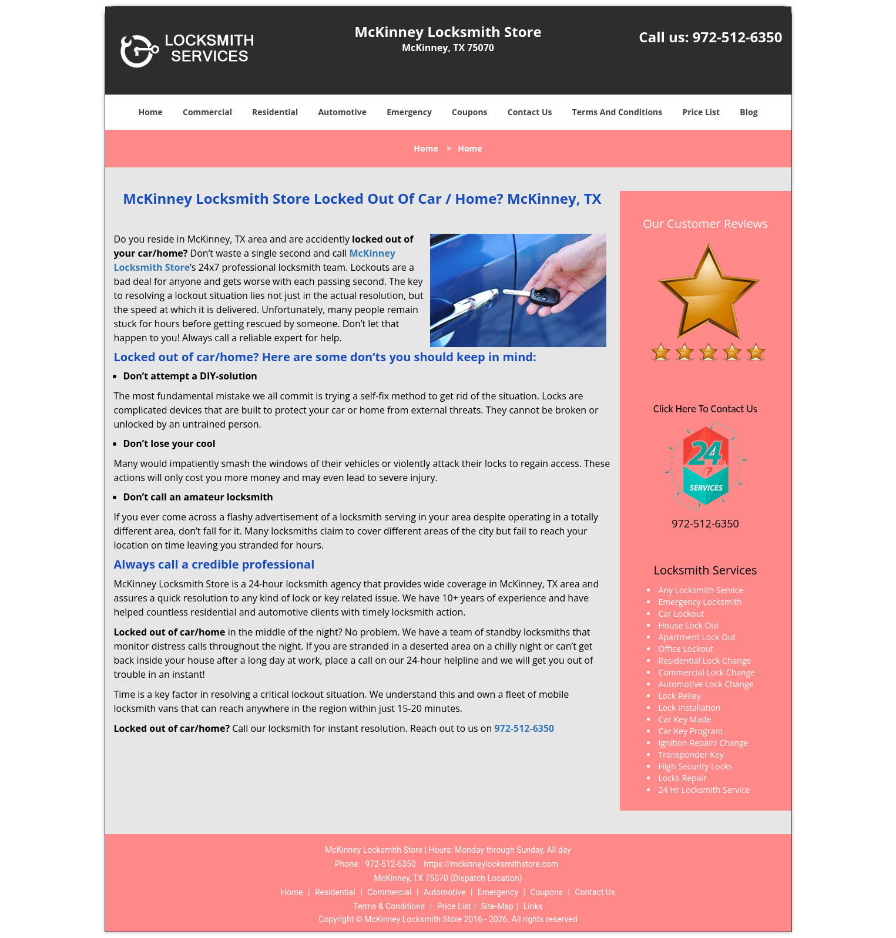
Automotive (342, 111)
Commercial (207, 111)
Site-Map (497, 906)
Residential (275, 111)
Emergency (409, 111)
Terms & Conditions (389, 906)
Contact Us (530, 111)
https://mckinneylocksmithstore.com (491, 864)
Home (150, 111)
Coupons (469, 111)
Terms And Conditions (617, 111)
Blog (748, 111)
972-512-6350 (738, 36)
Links (533, 906)
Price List (701, 111)
